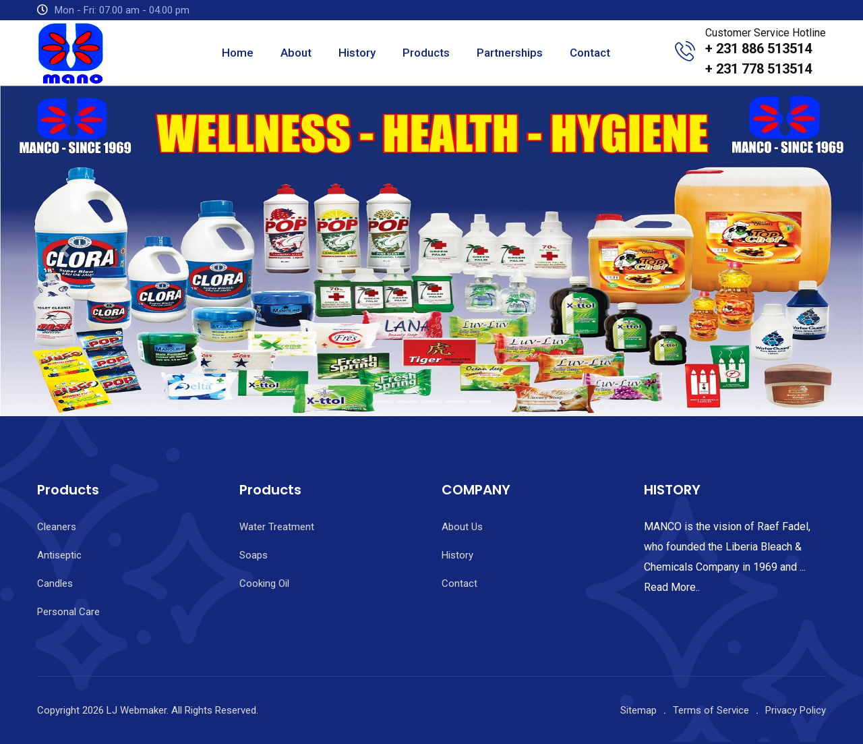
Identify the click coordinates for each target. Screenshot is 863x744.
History (357, 52)
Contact (590, 52)
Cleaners (56, 527)
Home (238, 52)
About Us (462, 527)
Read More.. (672, 587)
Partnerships (510, 52)
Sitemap (638, 710)
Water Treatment (276, 527)
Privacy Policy (795, 710)
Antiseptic (59, 555)
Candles (55, 583)
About (295, 52)
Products (426, 52)
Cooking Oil (264, 583)
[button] (64, 251)
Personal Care (68, 612)
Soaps (253, 555)
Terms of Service (711, 710)
